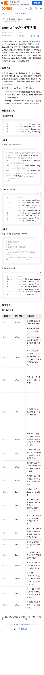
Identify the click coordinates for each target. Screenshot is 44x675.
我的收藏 (36, 36)
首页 (3, 19)
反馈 (24, 634)
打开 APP (37, 3)
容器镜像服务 (11, 19)
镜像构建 (28, 19)
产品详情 (21, 36)
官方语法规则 (7, 84)
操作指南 (20, 19)
